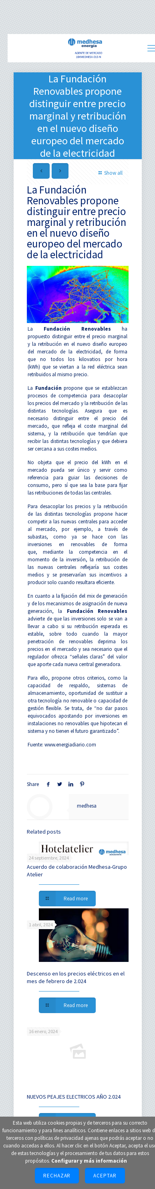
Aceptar (105, 1175)
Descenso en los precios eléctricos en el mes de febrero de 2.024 (76, 977)
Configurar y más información (89, 1160)
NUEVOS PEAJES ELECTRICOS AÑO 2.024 (74, 1096)
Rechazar (57, 1175)
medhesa (87, 805)
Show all (109, 173)
